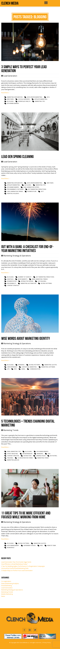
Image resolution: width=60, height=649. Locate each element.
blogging (10, 101)
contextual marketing (29, 367)
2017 (42, 191)
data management (13, 545)
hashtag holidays (13, 193)
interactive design (27, 281)
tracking (10, 458)
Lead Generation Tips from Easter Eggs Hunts (16, 562)
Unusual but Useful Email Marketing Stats (15, 568)
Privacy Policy (47, 642)
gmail (23, 369)
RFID (15, 369)
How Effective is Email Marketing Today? (14, 564)
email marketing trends (40, 279)
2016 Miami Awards (13, 103)
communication (35, 369)
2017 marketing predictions (37, 189)
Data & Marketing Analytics (10, 583)
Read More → (5, 93)
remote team (51, 545)
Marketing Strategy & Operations (17, 255)
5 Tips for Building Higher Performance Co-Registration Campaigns (23, 566)
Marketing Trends (10, 430)
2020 (49, 453)
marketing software (48, 367)
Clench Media (10, 3)
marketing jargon (13, 460)
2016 (48, 97)
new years (10, 99)
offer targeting (12, 453)
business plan (31, 191)
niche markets (22, 279)
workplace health (24, 101)
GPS (8, 369)
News (3, 596)
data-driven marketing (34, 97)
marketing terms (43, 458)
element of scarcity (24, 277)
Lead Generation (10, 76)
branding (21, 365)
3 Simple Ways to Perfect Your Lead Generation (17, 570)
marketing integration (14, 97)
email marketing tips (14, 451)
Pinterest (30, 630)
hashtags (10, 279)
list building (42, 281)
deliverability (11, 283)
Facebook (24, 630)
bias (41, 545)
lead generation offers (31, 187)
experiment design (29, 545)
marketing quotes (51, 365)
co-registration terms (25, 458)
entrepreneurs (27, 453)
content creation (13, 455)
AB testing (53, 455)
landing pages (41, 455)
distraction (27, 455)
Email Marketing (6, 585)
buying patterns (46, 283)
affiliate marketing (40, 99)
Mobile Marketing (7, 594)
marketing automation (28, 283)
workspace (10, 547)
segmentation (11, 281)
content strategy (13, 285)
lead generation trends (15, 191)
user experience (12, 367)
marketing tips (40, 101)
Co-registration (6, 581)
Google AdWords (24, 99)
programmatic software (15, 189)
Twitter (35, 630)
